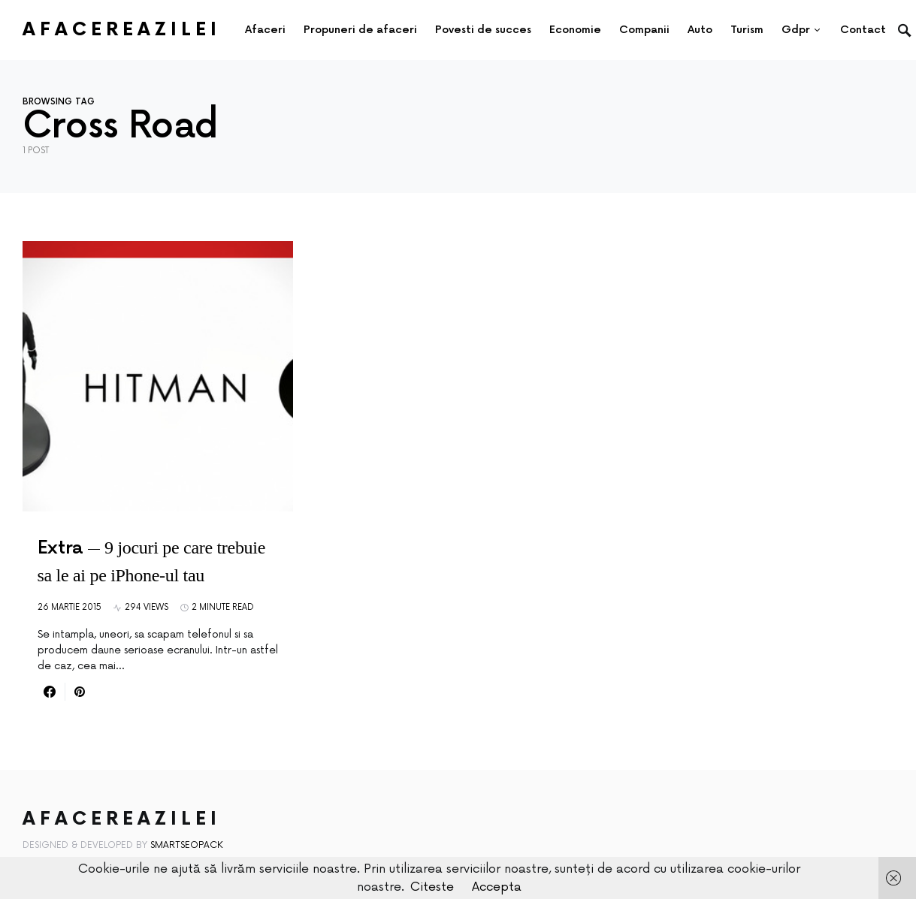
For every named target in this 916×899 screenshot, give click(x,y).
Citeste (432, 886)
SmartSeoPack (186, 845)
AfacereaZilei (122, 30)
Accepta (496, 886)
